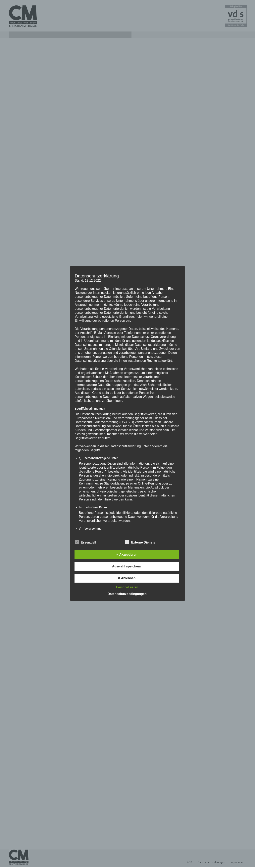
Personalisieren (127, 587)
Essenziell (85, 541)
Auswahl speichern (126, 566)
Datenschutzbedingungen (127, 594)
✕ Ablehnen (127, 578)
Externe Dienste (140, 541)
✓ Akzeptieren (126, 554)
